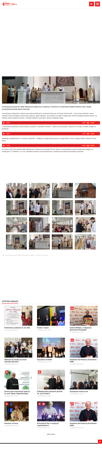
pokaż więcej (51, 434)
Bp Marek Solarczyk (42, 255)
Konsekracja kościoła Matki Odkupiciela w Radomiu (20, 255)
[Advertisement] (51, 272)
